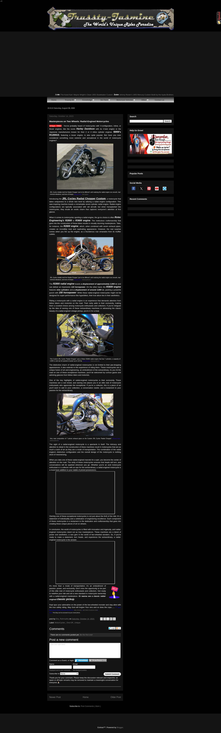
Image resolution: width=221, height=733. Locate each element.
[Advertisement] (110, 52)
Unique (77, 623)
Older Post (116, 697)
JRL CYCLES (78, 610)
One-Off (70, 623)
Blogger (120, 727)
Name (51, 664)
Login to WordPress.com (98, 660)
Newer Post (55, 697)
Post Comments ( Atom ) (91, 706)
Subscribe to (64, 674)
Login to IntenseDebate (81, 660)
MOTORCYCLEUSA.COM (90, 610)
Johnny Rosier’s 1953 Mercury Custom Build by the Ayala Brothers (149, 95)
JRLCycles (85, 194)
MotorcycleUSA (86, 279)
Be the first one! (86, 635)
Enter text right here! (85, 650)
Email (75, 664)
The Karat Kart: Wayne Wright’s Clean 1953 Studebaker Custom (90, 95)
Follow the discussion (118, 628)
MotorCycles (60, 623)
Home (86, 697)
